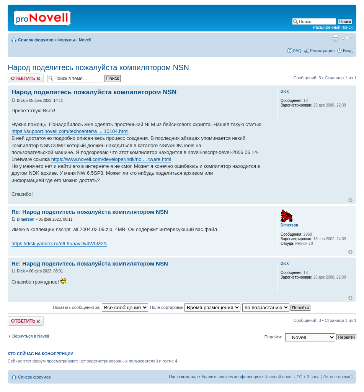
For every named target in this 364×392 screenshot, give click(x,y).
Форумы (66, 40)
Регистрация (322, 50)
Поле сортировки (195, 307)
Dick (21, 100)
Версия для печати (335, 38)
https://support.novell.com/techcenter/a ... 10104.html (70, 131)
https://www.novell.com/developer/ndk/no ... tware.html (111, 159)
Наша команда (183, 376)
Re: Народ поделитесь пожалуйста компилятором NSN (89, 211)
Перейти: (273, 337)
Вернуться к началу (350, 200)
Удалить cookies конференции (231, 376)
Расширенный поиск (333, 27)
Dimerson (25, 219)
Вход (348, 50)
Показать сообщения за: (100, 307)
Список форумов (36, 40)
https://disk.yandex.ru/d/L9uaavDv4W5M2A (59, 243)
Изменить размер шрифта (347, 38)
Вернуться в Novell (30, 336)
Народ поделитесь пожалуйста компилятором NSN (98, 67)
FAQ (297, 50)
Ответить (26, 78)
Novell (85, 40)
